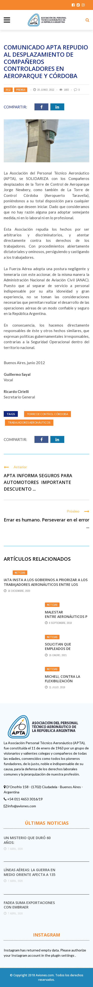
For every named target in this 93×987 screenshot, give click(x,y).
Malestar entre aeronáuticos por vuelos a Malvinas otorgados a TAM (66, 619)
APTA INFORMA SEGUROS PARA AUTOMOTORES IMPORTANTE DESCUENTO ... (38, 482)
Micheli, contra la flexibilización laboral (62, 681)
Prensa (20, 89)
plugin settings (63, 955)
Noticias (20, 572)
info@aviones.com (22, 806)
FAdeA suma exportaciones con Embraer (29, 904)
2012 (8, 89)
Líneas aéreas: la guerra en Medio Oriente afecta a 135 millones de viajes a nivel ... (30, 874)
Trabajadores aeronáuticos (29, 422)
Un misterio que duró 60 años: (27, 840)
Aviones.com (45, 975)
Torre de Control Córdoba (47, 414)
